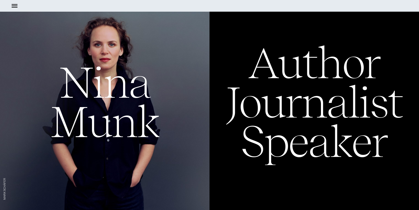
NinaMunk (104, 102)
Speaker (314, 141)
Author (314, 63)
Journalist (314, 102)
